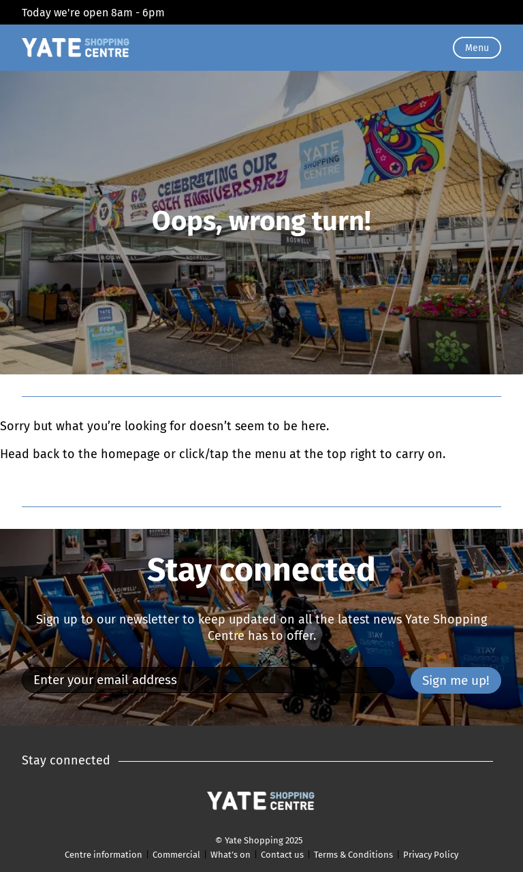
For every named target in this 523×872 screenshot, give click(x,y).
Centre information (103, 855)
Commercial (176, 855)
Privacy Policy (430, 855)
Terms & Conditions (353, 855)
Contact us (282, 855)
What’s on (230, 855)
